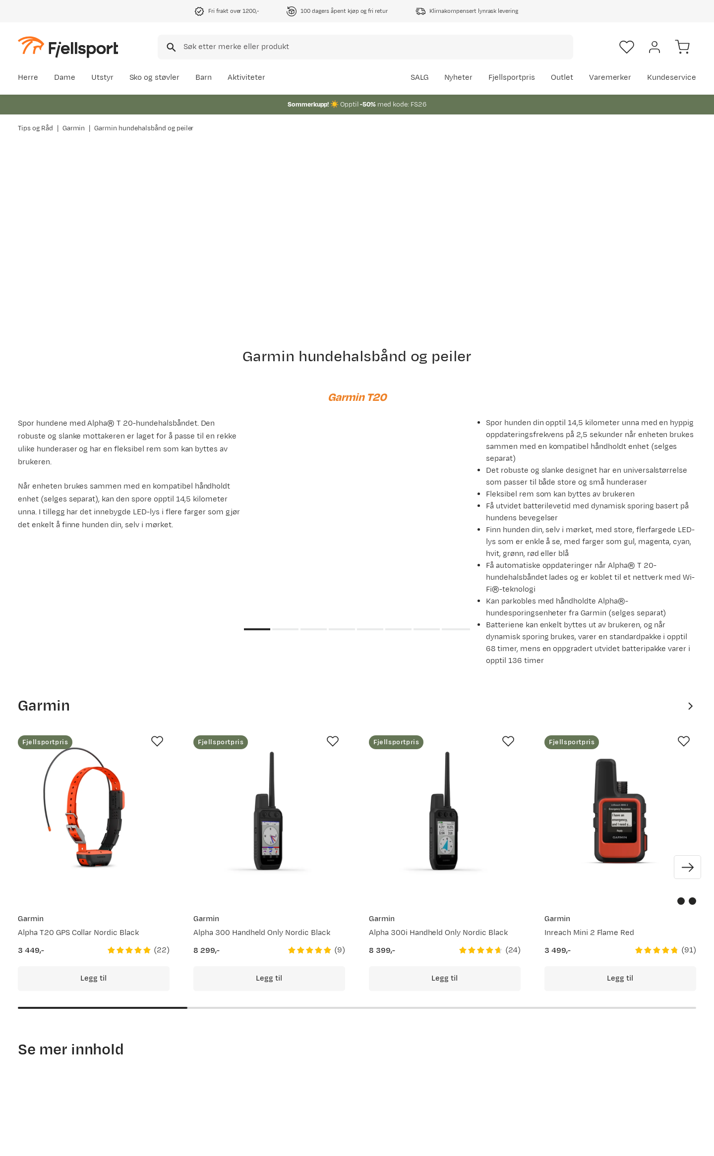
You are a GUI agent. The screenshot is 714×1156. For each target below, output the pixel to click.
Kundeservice (671, 77)
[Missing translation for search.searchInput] (170, 47)
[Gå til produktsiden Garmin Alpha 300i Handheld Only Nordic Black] (445, 811)
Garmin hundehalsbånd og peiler (143, 128)
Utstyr (102, 77)
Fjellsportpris (511, 77)
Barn (203, 77)
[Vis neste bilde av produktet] (687, 867)
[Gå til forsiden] (68, 46)
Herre (28, 77)
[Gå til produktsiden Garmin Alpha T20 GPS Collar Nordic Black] (94, 811)
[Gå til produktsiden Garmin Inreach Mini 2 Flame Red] (620, 811)
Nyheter (458, 77)
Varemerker (610, 77)
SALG (419, 77)
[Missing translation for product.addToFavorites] (157, 741)
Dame (64, 77)
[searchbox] (377, 47)
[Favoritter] (627, 47)
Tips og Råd (35, 128)
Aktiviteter (246, 77)
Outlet (562, 77)
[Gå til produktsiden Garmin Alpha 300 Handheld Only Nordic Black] (269, 811)
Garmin (73, 128)
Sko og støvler (154, 77)
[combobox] (365, 47)
